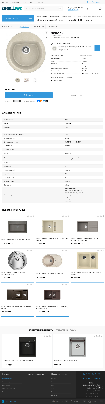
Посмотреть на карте (91, 394)
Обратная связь (9, 401)
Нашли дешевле (29, 102)
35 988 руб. (52, 230)
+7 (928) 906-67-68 (91, 359)
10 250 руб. (52, 264)
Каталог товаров (18, 18)
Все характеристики (86, 55)
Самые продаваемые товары (41, 315)
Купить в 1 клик (76, 96)
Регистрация (96, 2)
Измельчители (6, 369)
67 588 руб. (87, 230)
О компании (15, 2)
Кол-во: (9, 102)
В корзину (28, 95)
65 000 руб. (87, 264)
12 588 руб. (17, 264)
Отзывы (53, 383)
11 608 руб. (8, 349)
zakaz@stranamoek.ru (91, 369)
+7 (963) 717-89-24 (91, 363)
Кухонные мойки (57, 80)
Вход (88, 2)
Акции (25, 2)
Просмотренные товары (66, 315)
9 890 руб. (41, 349)
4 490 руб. (76, 349)
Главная (5, 2)
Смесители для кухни (8, 366)
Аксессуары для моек (8, 373)
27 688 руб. (52, 298)
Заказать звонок (73, 10)
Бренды (40, 2)
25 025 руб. (17, 230)
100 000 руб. (17, 298)
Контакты (54, 386)
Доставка (54, 379)
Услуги (32, 2)
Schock (84, 59)
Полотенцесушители (8, 376)
